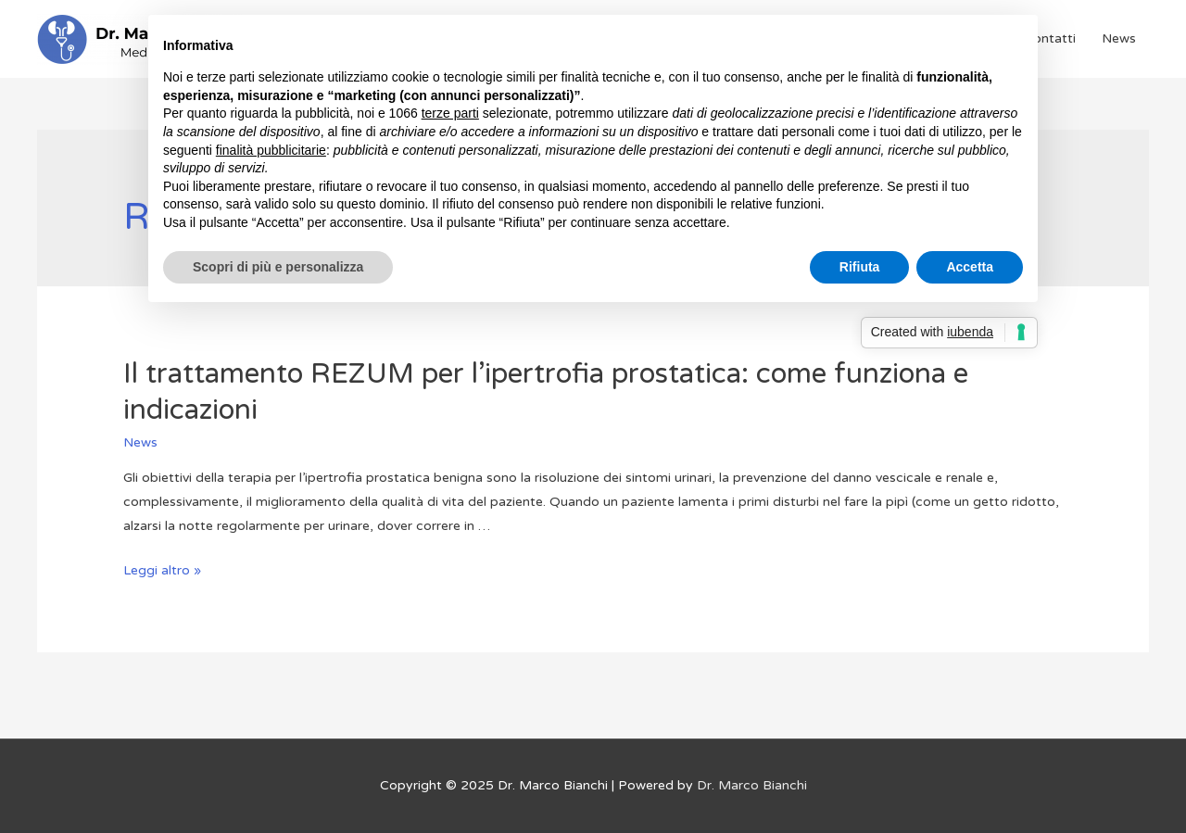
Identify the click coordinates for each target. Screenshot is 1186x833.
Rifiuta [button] (859, 266)
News (1119, 38)
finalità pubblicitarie (271, 150)
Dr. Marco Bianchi (752, 785)
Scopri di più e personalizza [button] (278, 266)
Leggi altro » (162, 570)
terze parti (450, 113)
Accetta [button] (969, 266)
